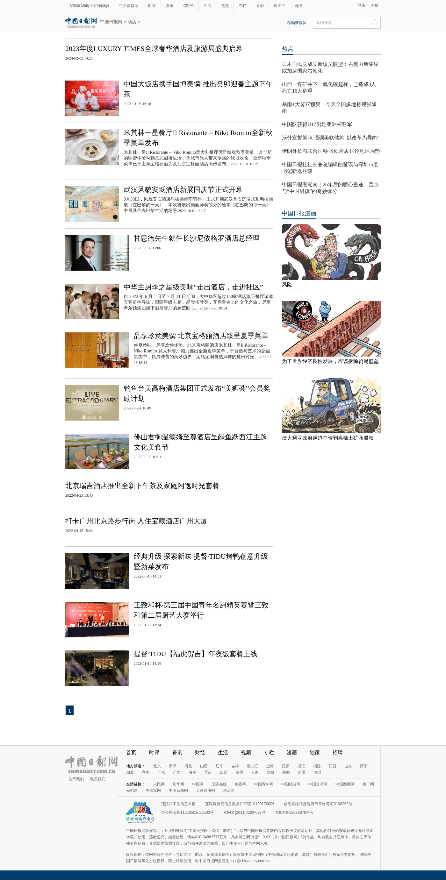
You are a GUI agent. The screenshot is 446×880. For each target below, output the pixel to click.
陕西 (286, 772)
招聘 (338, 752)
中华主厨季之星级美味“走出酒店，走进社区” (193, 287)
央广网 (368, 784)
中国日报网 (111, 21)
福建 (317, 766)
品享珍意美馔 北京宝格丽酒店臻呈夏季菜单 (201, 336)
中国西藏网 (345, 784)
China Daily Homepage (89, 5)
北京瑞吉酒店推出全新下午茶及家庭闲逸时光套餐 (142, 486)
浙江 (301, 766)
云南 (255, 772)
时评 (152, 6)
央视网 (240, 784)
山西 (204, 766)
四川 (223, 772)
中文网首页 (128, 6)
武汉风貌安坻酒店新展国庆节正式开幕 (183, 190)
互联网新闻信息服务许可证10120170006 (239, 804)
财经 (200, 752)
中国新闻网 (178, 790)
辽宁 (219, 766)
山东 (348, 766)
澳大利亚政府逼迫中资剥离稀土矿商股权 (328, 438)
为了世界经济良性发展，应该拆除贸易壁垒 (330, 361)
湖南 (145, 772)
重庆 (208, 772)
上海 (270, 766)
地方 (299, 6)
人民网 (159, 784)
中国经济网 (290, 784)
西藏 (270, 772)
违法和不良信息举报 (178, 804)
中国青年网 (263, 784)
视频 (225, 6)
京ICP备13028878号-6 (294, 812)
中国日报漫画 (299, 213)
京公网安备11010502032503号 (187, 812)
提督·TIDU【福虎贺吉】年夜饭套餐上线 (195, 654)
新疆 (302, 772)
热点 (287, 49)
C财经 (188, 6)
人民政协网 (205, 790)
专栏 (242, 6)
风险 (287, 284)
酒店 (131, 21)
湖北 (130, 772)
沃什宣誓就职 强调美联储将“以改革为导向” (330, 137)
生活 (207, 6)
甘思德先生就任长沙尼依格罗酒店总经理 (196, 238)
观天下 (279, 6)
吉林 (235, 766)
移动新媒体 (296, 23)
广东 (161, 772)
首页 (131, 752)
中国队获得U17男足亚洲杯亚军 (317, 124)
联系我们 (97, 779)
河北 (188, 766)
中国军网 (153, 790)
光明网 (132, 790)
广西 (177, 772)
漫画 (292, 752)
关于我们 (76, 779)
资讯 (169, 6)
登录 (361, 5)
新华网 (178, 784)
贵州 (239, 772)
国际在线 (219, 784)
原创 (260, 6)
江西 (332, 766)
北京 (157, 766)
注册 (374, 5)
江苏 (286, 766)
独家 (315, 752)
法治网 (228, 790)
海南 (192, 772)
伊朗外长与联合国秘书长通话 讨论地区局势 (331, 151)
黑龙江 (252, 766)
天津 (172, 766)
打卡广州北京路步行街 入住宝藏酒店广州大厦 (136, 521)
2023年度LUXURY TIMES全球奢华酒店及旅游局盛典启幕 (154, 49)
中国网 (198, 784)
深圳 (317, 772)
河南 (364, 766)
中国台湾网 (317, 784)
